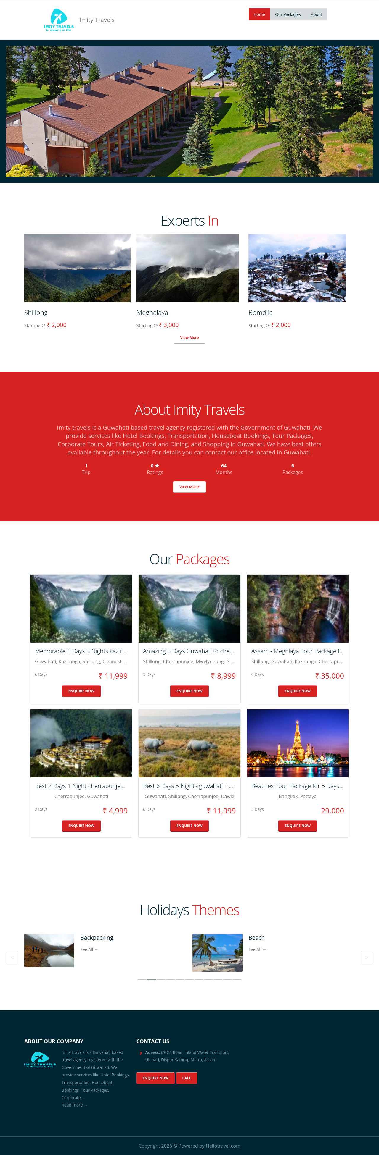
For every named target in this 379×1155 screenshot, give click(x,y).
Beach (256, 938)
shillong (91, 661)
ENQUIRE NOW (81, 690)
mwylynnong (210, 661)
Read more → (75, 1105)
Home (259, 14)
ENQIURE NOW (156, 1077)
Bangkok (288, 796)
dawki (227, 796)
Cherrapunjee (334, 661)
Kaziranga (305, 661)
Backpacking (96, 938)
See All (89, 949)
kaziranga (69, 661)
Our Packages (288, 14)
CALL (186, 1077)
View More (189, 337)
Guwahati (281, 661)
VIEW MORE (189, 486)
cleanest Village (119, 661)
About (316, 14)
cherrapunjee (178, 661)
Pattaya (308, 796)
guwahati (45, 661)
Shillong (260, 661)
